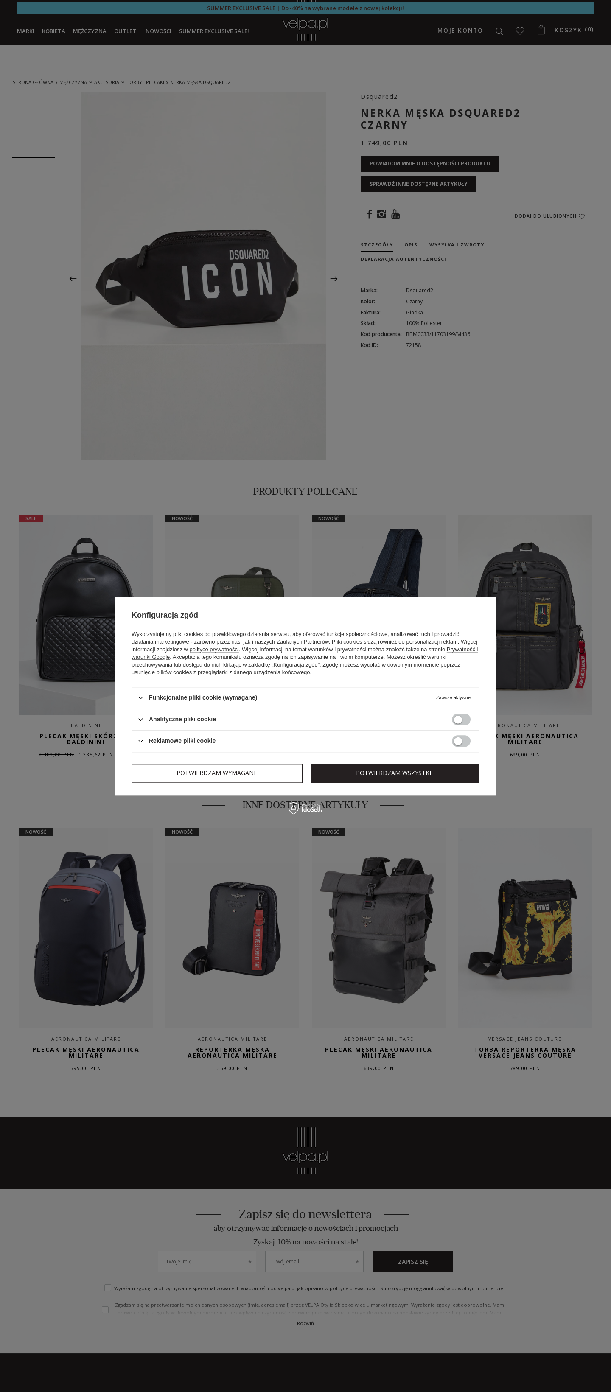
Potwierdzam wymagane (217, 773)
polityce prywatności (214, 649)
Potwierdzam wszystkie (395, 773)
